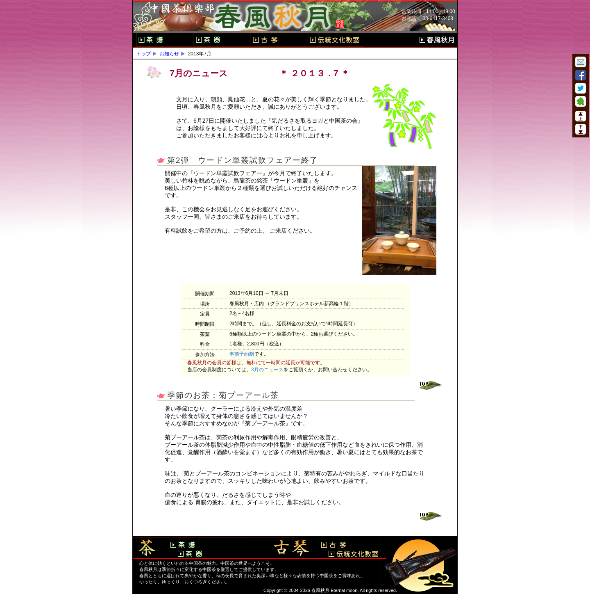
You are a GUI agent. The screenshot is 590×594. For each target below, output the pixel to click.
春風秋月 (436, 40)
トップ (143, 54)
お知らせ (169, 54)
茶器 (221, 40)
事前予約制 (241, 354)
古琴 (278, 40)
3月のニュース (267, 369)
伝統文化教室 (335, 40)
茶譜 (164, 40)
